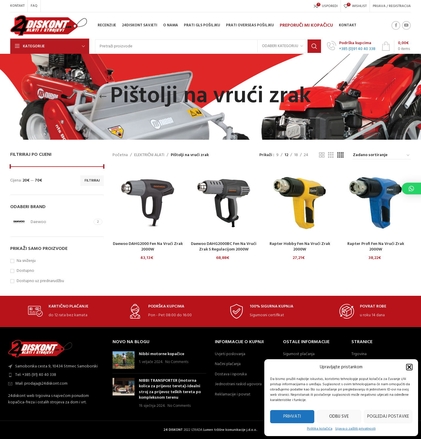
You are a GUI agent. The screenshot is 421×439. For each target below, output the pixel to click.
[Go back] (103, 97)
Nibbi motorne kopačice (161, 354)
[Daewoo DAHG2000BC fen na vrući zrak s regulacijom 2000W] (224, 203)
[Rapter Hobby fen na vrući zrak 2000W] (300, 203)
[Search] (208, 46)
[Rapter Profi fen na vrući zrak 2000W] (376, 203)
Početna (120, 155)
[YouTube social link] (406, 25)
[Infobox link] (351, 46)
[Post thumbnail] (123, 360)
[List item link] (57, 375)
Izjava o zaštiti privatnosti (355, 429)
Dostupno (25, 271)
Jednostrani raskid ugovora (238, 384)
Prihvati (292, 416)
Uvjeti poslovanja (230, 354)
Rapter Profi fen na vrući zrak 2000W (375, 247)
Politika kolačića (319, 429)
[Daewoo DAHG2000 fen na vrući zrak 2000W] (148, 203)
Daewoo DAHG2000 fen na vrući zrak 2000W (148, 247)
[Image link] (40, 348)
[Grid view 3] (331, 155)
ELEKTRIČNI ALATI (149, 155)
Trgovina (359, 354)
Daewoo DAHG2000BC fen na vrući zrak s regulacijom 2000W (223, 247)
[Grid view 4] (340, 155)
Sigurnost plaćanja (299, 354)
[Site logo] (48, 25)
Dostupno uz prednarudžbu (40, 281)
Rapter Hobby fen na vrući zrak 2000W (300, 247)
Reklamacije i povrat (233, 394)
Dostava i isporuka (231, 374)
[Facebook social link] (395, 25)
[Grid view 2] (322, 155)
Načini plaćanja (228, 364)
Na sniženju (26, 261)
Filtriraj (92, 181)
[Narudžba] (381, 155)
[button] (409, 367)
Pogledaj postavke (388, 416)
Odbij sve (339, 416)
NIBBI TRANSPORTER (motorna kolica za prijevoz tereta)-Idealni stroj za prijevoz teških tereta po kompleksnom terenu (170, 389)
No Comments (176, 362)
